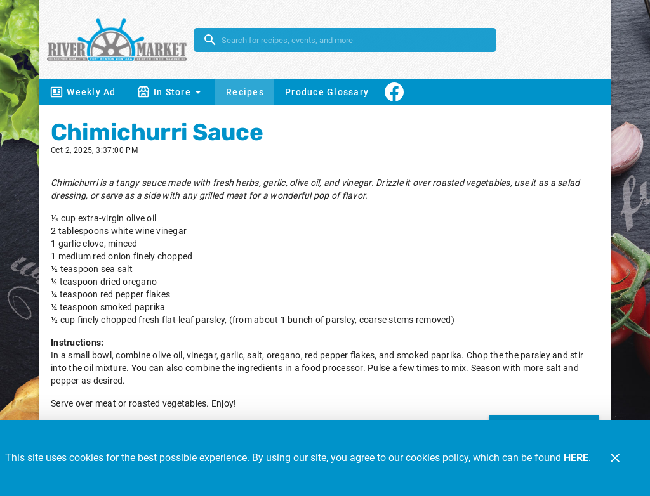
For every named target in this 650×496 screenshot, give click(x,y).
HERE (576, 458)
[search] (354, 40)
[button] (170, 92)
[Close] (615, 458)
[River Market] (120, 39)
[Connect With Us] (394, 92)
